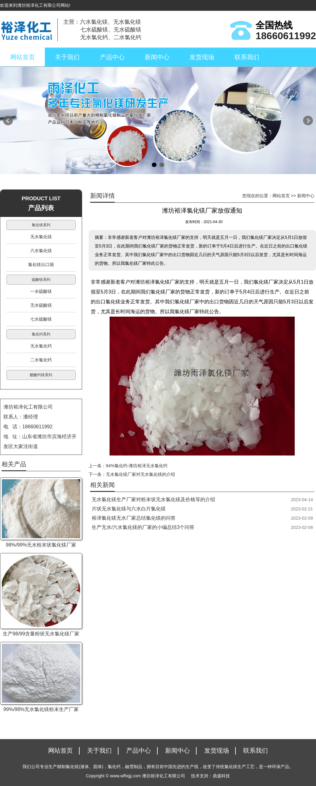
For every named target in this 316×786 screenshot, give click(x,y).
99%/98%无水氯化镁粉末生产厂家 (41, 709)
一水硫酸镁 (41, 291)
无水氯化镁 (41, 236)
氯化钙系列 (41, 334)
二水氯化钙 (41, 359)
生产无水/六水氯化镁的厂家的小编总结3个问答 (143, 527)
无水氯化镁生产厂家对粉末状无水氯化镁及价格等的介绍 (153, 499)
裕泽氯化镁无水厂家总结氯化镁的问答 (134, 518)
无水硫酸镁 (41, 305)
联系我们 (247, 57)
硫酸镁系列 (41, 279)
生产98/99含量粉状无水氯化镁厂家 (41, 633)
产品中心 (112, 57)
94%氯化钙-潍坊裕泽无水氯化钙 (137, 465)
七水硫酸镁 (41, 319)
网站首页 (22, 57)
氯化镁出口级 (41, 264)
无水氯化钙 (41, 345)
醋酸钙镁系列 (41, 375)
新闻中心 (157, 57)
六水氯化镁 (41, 250)
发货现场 (201, 57)
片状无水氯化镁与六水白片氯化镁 (129, 508)
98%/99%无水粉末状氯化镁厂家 (41, 544)
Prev (8, 121)
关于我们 (67, 57)
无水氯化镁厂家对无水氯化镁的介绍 (140, 474)
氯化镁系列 (41, 225)
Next (308, 121)
